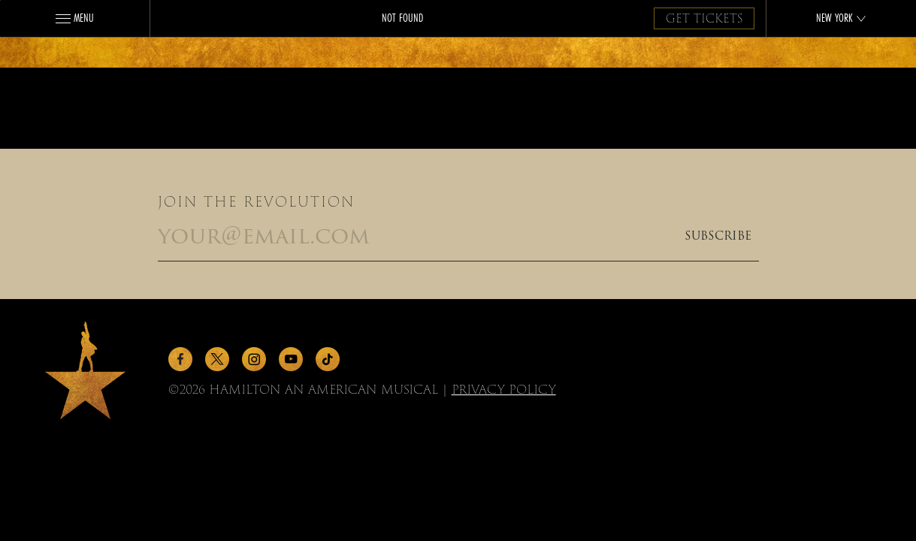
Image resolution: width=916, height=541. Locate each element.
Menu (75, 18)
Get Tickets (704, 19)
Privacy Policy (504, 389)
